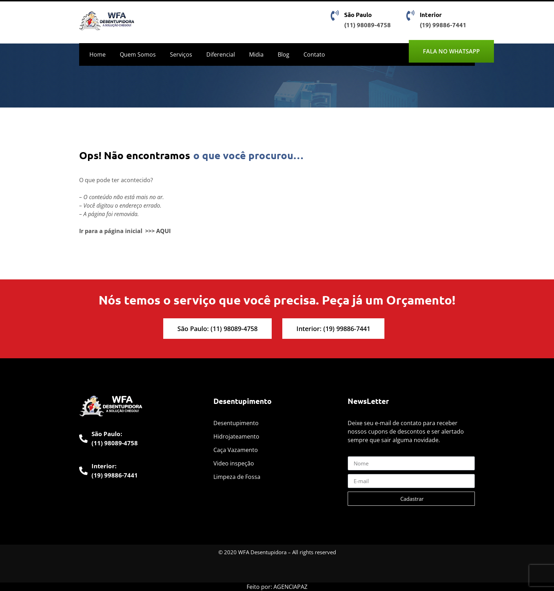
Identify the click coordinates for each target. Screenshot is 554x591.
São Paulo (358, 14)
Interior (431, 14)
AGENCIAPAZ (290, 587)
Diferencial (220, 54)
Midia (256, 54)
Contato (314, 54)
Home (97, 54)
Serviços (181, 54)
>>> (150, 231)
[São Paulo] (334, 15)
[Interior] (410, 15)
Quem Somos (138, 54)
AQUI (163, 231)
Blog (283, 54)
